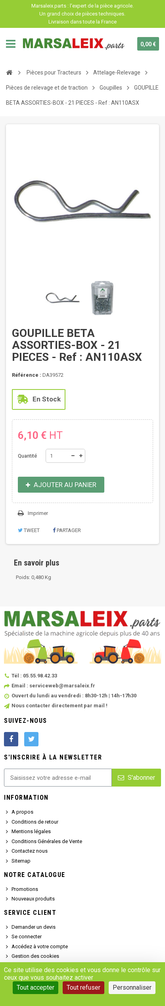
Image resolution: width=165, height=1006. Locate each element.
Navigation (10, 44)
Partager (67, 530)
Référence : (26, 375)
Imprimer (38, 513)
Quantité (27, 456)
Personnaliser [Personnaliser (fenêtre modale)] (132, 987)
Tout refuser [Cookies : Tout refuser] (83, 987)
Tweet (29, 530)
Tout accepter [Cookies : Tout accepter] (35, 987)
